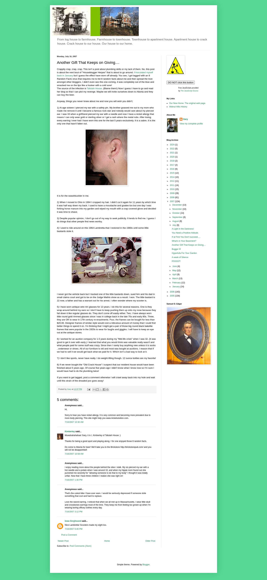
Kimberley (70, 431)
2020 (172, 157)
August (175, 221)
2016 (172, 169)
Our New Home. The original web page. (187, 103)
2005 (172, 296)
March (175, 278)
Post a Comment (69, 535)
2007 (172, 201)
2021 (172, 152)
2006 (172, 292)
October (176, 213)
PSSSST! (176, 261)
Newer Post (63, 541)
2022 (172, 148)
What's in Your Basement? (184, 241)
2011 (172, 185)
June (174, 266)
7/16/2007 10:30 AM (74, 422)
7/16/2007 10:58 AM (74, 454)
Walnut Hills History (178, 106)
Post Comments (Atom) (80, 546)
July (174, 225)
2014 (172, 177)
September (177, 217)
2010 (172, 189)
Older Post (150, 541)
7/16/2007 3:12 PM (73, 511)
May (174, 270)
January (176, 286)
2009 (172, 193)
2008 (172, 197)
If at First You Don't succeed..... (186, 237)
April (174, 274)
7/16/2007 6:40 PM (73, 529)
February (176, 282)
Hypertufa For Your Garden (184, 253)
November (177, 209)
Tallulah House (94, 88)
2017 (172, 165)
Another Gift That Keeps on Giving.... (189, 245)
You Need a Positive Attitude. (185, 233)
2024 (172, 144)
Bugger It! (176, 249)
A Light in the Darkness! (183, 229)
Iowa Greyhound (73, 521)
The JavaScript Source (189, 91)
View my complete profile (191, 123)
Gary (185, 119)
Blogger (146, 564)
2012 (172, 181)
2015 (172, 173)
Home (107, 541)
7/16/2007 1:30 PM (73, 480)
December (177, 205)
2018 (172, 161)
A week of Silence (180, 257)
